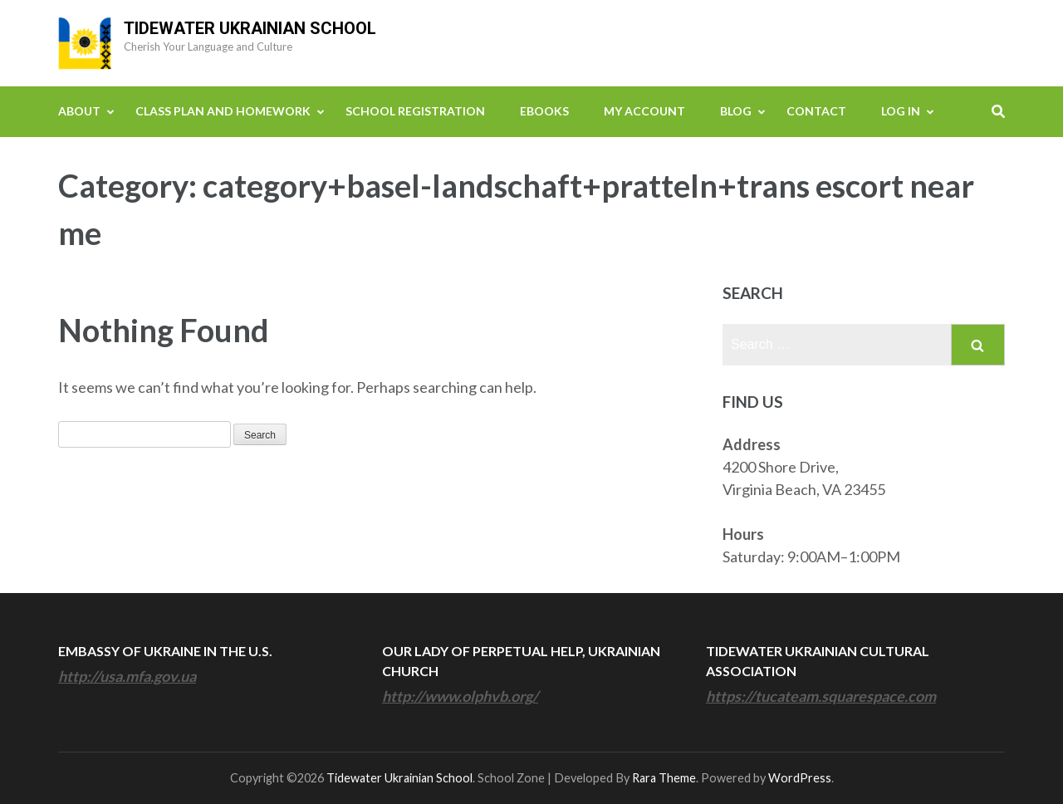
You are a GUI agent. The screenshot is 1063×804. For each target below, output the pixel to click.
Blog (736, 111)
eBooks (544, 111)
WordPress (799, 778)
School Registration (415, 111)
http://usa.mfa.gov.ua (127, 676)
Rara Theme (664, 778)
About (79, 111)
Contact (816, 111)
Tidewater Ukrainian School (250, 28)
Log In (900, 111)
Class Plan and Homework (223, 111)
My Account (644, 111)
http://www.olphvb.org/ (460, 696)
